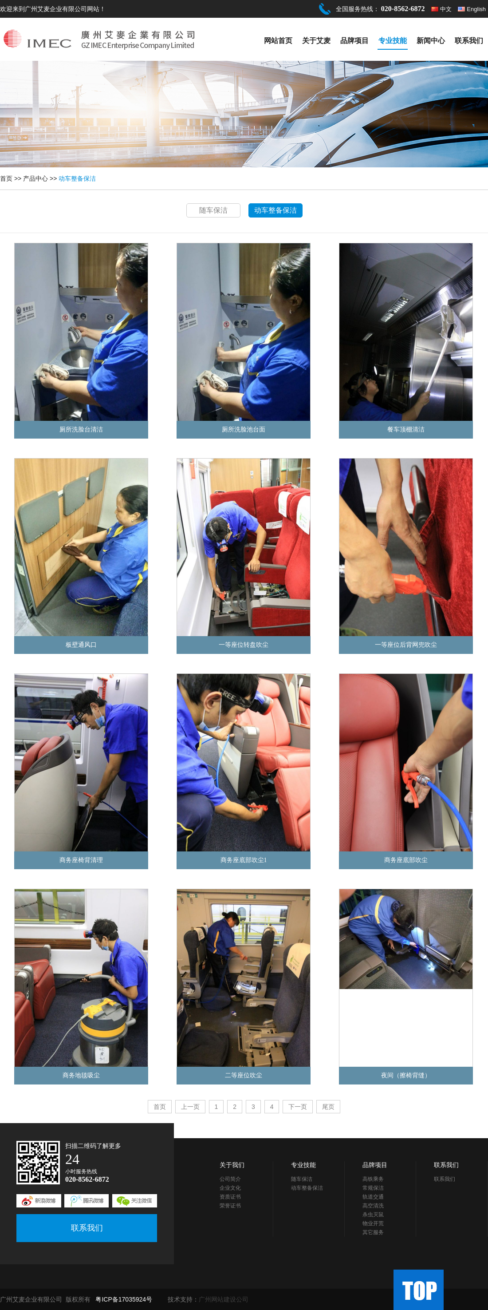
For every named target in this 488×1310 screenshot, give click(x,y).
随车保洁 (213, 210)
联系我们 (469, 40)
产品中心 (35, 178)
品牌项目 (354, 40)
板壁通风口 (81, 644)
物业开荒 (373, 1223)
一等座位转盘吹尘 (243, 644)
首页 (6, 178)
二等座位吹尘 (243, 1075)
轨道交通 (373, 1197)
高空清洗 (373, 1206)
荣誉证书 (230, 1206)
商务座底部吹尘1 (243, 860)
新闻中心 (431, 40)
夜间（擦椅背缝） (406, 1075)
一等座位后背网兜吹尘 (406, 644)
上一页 (190, 1106)
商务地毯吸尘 (81, 1075)
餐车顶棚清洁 (406, 429)
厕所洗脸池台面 (243, 429)
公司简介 (230, 1179)
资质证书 (230, 1197)
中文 (446, 9)
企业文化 (230, 1188)
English (476, 9)
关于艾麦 (316, 40)
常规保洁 (373, 1188)
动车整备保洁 (77, 178)
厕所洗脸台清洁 (81, 429)
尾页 (328, 1106)
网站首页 (278, 40)
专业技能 (392, 40)
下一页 (297, 1106)
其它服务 (373, 1232)
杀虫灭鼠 (373, 1214)
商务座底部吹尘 (406, 860)
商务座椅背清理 (81, 860)
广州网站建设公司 (223, 1299)
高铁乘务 (373, 1179)
